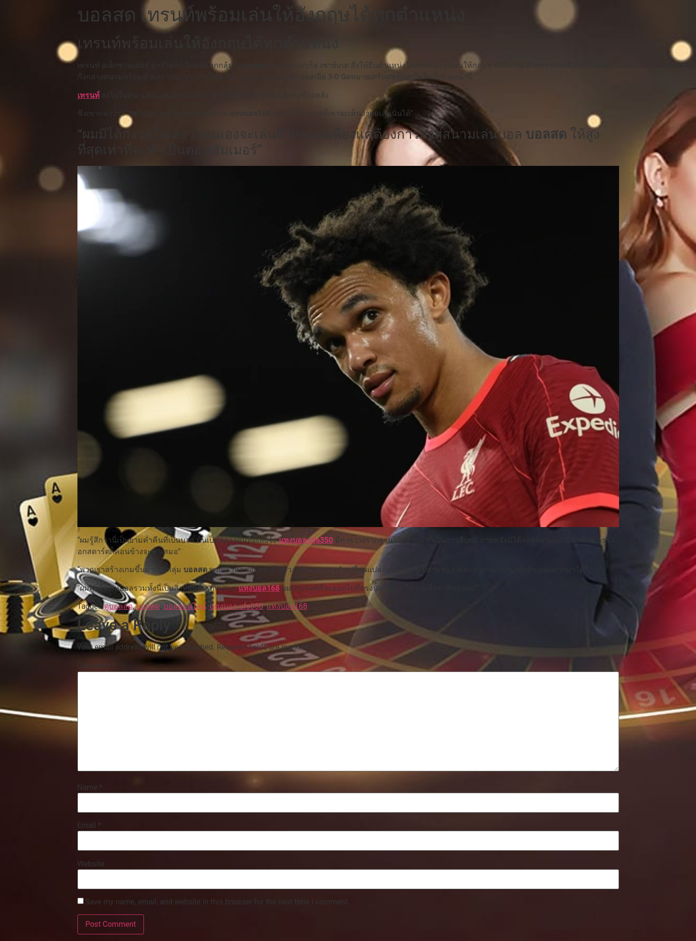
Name (90, 787)
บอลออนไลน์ (184, 606)
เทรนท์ (88, 95)
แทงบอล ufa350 (306, 540)
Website (91, 864)
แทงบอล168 (259, 588)
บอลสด (148, 606)
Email (89, 825)
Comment (96, 666)
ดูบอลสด (118, 606)
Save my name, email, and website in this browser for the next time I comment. (217, 902)
